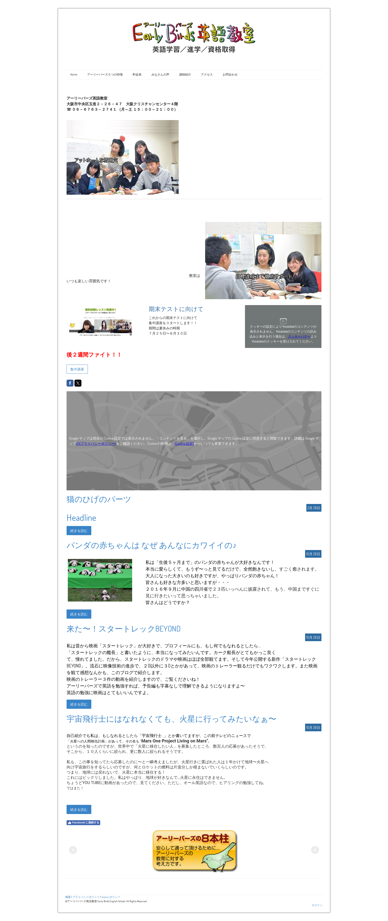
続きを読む (79, 530)
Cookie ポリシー (110, 897)
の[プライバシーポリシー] (96, 443)
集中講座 (77, 369)
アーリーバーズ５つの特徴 (105, 74)
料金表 (137, 74)
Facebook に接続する (83, 823)
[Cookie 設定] (184, 443)
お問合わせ (230, 74)
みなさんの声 (160, 74)
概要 (68, 897)
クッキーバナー (299, 336)
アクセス (207, 74)
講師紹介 (185, 74)
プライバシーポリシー (86, 897)
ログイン (317, 905)
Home (73, 74)
